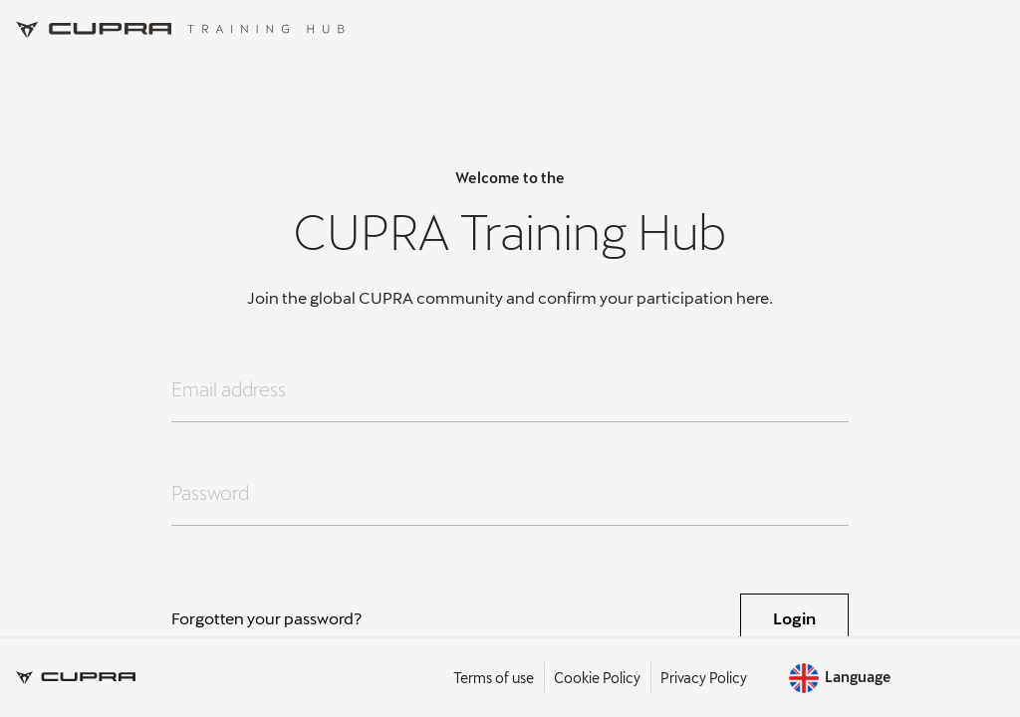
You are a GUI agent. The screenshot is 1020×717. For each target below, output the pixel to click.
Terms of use (493, 677)
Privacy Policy (703, 677)
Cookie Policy (597, 677)
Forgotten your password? (267, 617)
